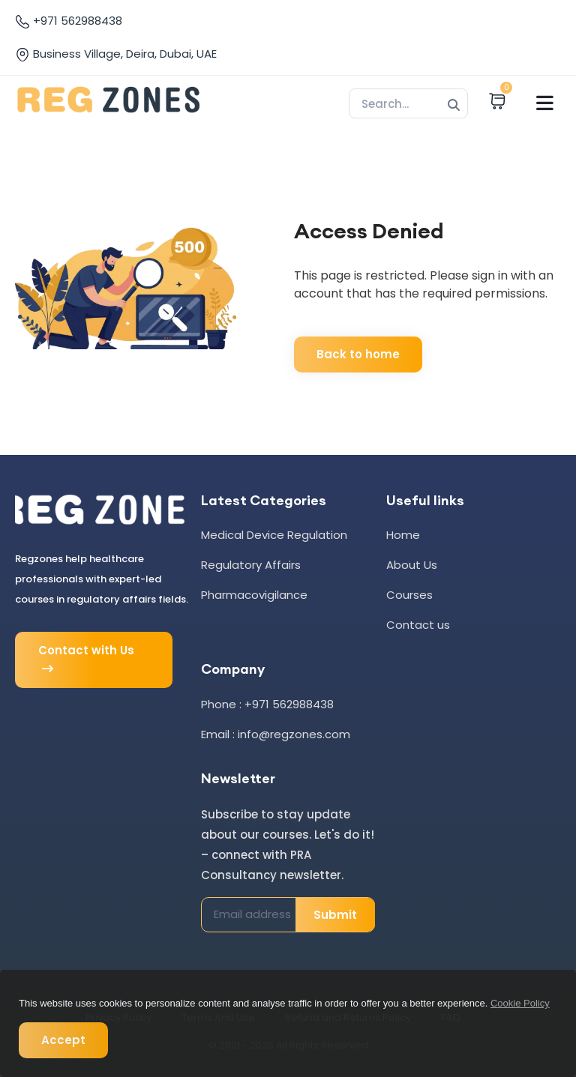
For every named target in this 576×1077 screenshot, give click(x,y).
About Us (411, 565)
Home (403, 535)
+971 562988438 (68, 21)
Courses (409, 595)
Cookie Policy (520, 1003)
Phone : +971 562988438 (267, 704)
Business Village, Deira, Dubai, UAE (116, 54)
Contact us (418, 625)
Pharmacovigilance (254, 595)
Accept (63, 1040)
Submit (335, 915)
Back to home (358, 354)
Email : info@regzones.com (275, 734)
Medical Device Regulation (274, 535)
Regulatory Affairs (251, 565)
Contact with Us (86, 660)
